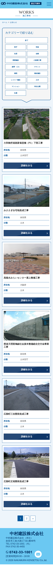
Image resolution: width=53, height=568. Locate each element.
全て (26, 40)
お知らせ (13, 22)
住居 (16, 54)
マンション (16, 89)
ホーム (4, 22)
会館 (37, 54)
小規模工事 (37, 61)
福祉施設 (37, 75)
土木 (37, 82)
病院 (16, 75)
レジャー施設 (16, 82)
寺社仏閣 (37, 89)
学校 (37, 47)
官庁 (16, 47)
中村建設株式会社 (27, 537)
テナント (37, 68)
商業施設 (16, 61)
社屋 (16, 96)
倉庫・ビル (16, 68)
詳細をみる (26, 169)
